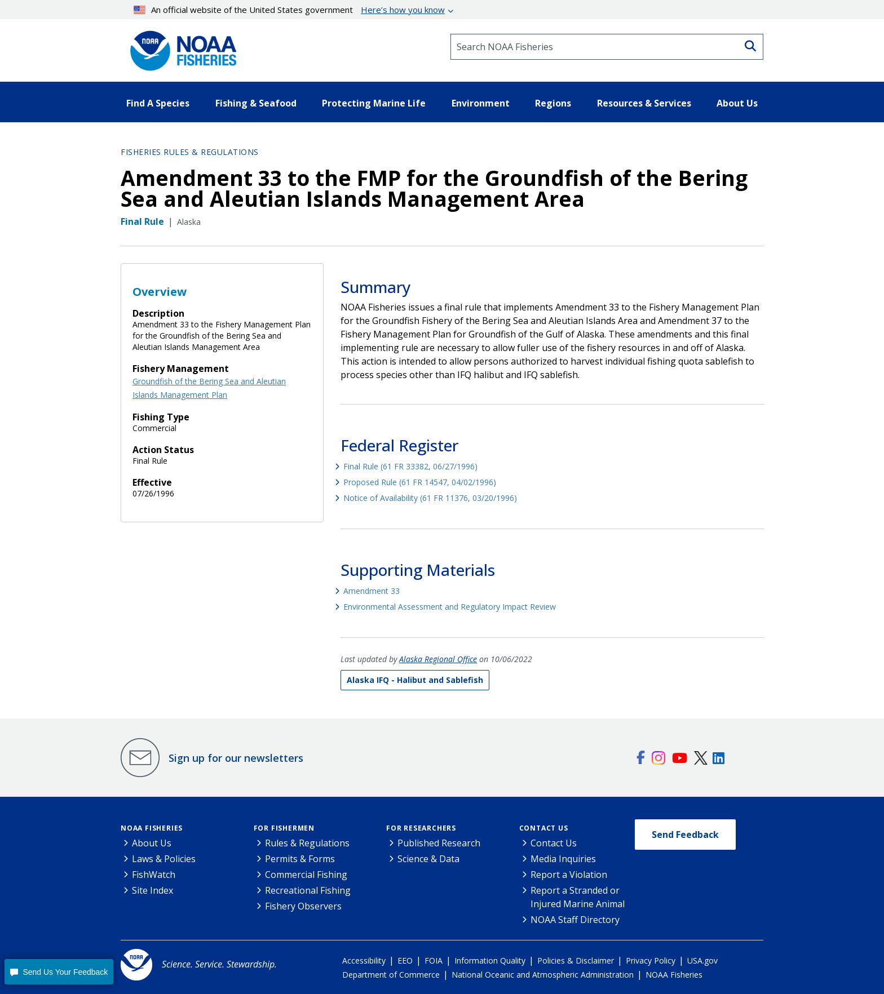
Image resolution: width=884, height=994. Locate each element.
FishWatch (153, 874)
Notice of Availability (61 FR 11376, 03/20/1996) (430, 497)
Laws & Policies (164, 859)
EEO (405, 960)
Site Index (152, 890)
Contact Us (543, 828)
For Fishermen (284, 828)
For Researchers (421, 828)
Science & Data (428, 859)
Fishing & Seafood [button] (256, 103)
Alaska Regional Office (438, 659)
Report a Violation (569, 874)
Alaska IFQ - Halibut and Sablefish (415, 679)
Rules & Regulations (307, 843)
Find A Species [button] (157, 103)
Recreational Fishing (308, 890)
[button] (59, 971)
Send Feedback (685, 834)
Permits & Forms (300, 859)
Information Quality (489, 960)
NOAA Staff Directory (575, 919)
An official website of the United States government (289, 9)
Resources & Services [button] (644, 103)
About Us (151, 843)
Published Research (438, 843)
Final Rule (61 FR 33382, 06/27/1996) (410, 466)
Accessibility (364, 960)
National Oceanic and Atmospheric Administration (543, 974)
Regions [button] (553, 103)
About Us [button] (737, 103)
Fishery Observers (303, 906)
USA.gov (702, 960)
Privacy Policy (650, 960)
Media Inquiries (563, 859)
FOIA (434, 960)
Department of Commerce (391, 974)
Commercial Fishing (306, 874)
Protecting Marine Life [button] (374, 103)
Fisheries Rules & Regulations (190, 152)
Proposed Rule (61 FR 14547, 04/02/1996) (419, 482)
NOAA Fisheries (152, 828)
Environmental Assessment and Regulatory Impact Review (449, 606)
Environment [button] (481, 103)
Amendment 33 (371, 590)
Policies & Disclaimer (575, 960)
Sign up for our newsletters (236, 758)
